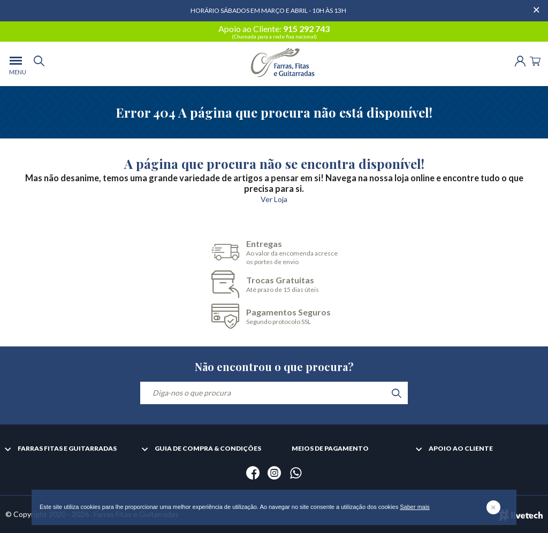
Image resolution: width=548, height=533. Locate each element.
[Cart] (535, 60)
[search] (39, 64)
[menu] (15, 64)
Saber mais (415, 507)
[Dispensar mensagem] (537, 5)
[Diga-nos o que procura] (274, 393)
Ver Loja (274, 199)
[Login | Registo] (520, 60)
